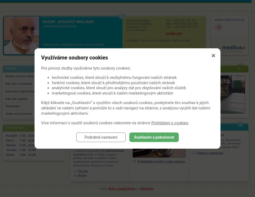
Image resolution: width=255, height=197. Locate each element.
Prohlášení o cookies (169, 123)
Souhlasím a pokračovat (154, 137)
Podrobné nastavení (100, 137)
